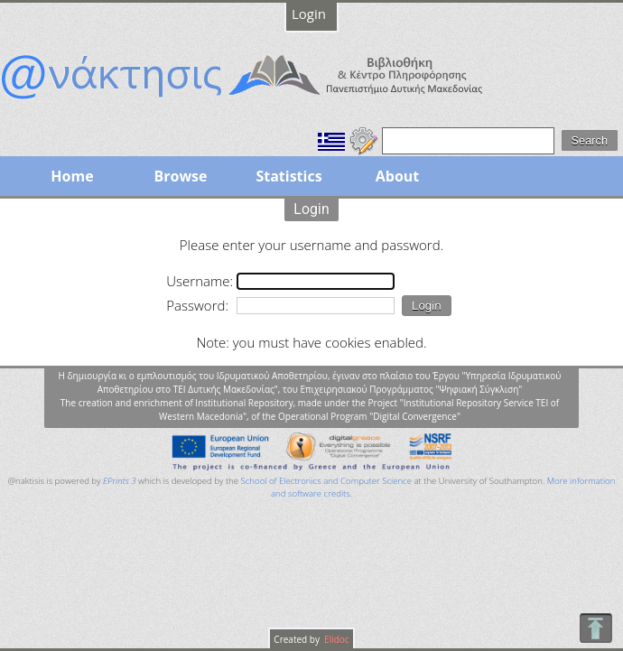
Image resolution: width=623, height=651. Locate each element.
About (398, 176)
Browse (180, 176)
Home (72, 176)
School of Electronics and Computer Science (326, 481)
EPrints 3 (119, 481)
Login (309, 14)
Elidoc (335, 639)
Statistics (288, 176)
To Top (595, 628)
